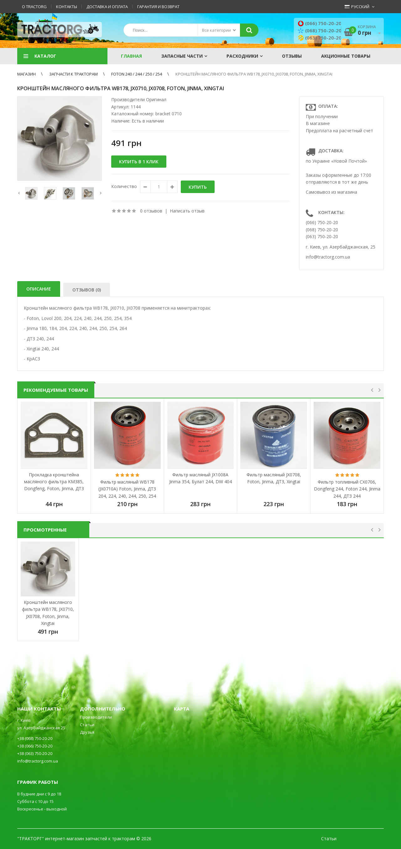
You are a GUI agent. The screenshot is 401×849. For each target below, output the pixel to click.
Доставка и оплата (107, 6)
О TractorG (34, 6)
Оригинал (156, 99)
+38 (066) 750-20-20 (34, 746)
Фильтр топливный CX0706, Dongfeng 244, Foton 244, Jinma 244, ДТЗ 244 (347, 489)
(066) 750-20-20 (320, 23)
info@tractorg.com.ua (328, 257)
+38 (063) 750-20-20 (34, 753)
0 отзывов (151, 211)
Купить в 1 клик (139, 162)
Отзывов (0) (86, 290)
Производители (96, 717)
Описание (38, 289)
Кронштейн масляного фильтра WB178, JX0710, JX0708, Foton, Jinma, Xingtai (253, 74)
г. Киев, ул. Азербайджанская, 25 (340, 247)
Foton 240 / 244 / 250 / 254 (136, 74)
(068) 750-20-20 (320, 30)
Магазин (26, 74)
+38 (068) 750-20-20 (34, 738)
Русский (357, 6)
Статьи (87, 724)
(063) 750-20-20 (320, 37)
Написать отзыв (187, 211)
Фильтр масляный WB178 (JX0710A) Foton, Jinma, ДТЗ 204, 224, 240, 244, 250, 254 (127, 489)
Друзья (87, 732)
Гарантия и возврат (158, 6)
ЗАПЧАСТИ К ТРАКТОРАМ (73, 74)
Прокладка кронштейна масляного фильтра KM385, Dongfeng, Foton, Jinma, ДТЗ (54, 482)
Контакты (66, 6)
